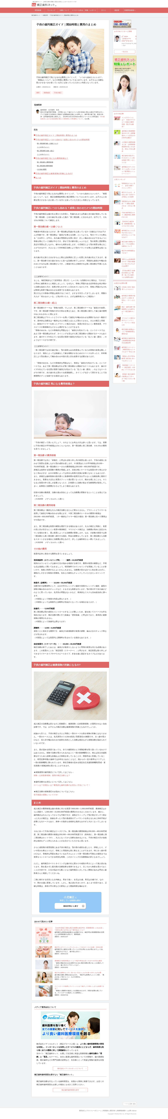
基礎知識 (47, 93)
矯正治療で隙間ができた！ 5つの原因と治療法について (128, 244)
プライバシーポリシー (93, 1110)
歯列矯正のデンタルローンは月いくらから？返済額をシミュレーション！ (128, 170)
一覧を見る (125, 51)
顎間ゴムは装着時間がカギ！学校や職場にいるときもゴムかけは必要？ (128, 262)
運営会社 (82, 1110)
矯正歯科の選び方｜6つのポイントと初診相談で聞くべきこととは (128, 159)
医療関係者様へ (130, 10)
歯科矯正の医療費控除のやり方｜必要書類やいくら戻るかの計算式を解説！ (128, 134)
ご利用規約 (105, 1110)
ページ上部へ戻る (130, 1104)
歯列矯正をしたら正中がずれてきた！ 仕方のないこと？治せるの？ (128, 234)
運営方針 (113, 1110)
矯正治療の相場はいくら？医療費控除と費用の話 (128, 331)
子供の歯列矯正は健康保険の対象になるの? (54, 173)
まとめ (38, 178)
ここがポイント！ (43, 147)
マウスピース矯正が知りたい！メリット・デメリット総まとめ (128, 321)
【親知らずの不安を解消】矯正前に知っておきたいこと (128, 358)
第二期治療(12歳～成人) (45, 150)
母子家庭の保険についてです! (46, 795)
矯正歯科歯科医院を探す (70, 1090)
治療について (64, 10)
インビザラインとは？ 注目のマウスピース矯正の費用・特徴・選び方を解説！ (128, 122)
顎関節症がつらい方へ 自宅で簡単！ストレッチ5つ (128, 186)
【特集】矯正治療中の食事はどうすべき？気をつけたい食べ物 (128, 377)
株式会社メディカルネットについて (70, 1068)
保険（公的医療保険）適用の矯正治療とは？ (52, 775)
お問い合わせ (132, 1110)
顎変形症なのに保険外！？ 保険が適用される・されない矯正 (128, 204)
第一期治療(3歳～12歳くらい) (47, 143)
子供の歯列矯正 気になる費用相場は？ (52, 158)
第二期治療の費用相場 (45, 166)
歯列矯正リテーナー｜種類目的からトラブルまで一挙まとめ (128, 349)
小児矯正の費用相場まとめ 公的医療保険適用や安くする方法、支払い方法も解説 (128, 146)
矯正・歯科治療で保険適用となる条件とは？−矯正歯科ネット (128, 310)
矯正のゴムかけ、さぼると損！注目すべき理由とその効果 (128, 194)
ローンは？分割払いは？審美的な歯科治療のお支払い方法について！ (62, 785)
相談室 (116, 10)
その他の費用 (41, 169)
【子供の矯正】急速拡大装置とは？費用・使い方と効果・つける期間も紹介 (128, 274)
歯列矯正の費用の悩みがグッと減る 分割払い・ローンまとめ (128, 299)
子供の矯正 (58, 93)
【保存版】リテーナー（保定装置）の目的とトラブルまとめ (128, 367)
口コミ (103, 10)
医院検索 (38, 10)
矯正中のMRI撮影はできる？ (128, 252)
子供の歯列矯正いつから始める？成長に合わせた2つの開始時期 (63, 140)
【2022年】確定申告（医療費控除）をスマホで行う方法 (128, 224)
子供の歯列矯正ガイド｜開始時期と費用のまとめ (56, 135)
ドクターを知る (77, 10)
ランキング (51, 10)
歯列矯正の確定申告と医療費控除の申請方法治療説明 (128, 340)
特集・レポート (90, 10)
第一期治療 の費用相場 (45, 162)
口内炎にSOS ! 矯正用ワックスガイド (128, 288)
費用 (37, 93)
